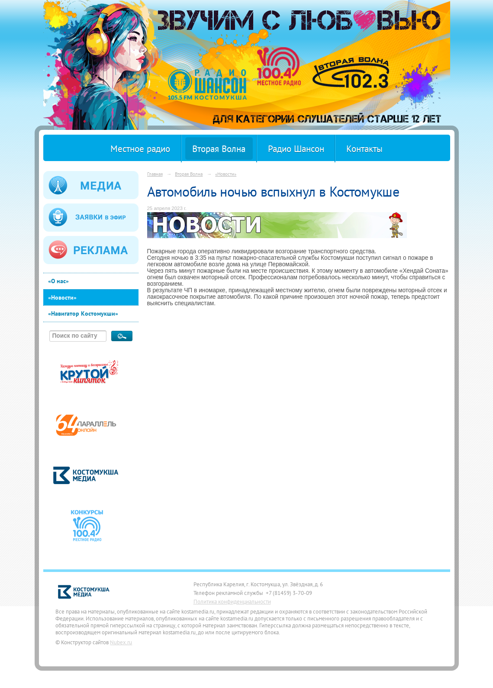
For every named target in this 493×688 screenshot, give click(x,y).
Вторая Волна (218, 149)
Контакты (364, 149)
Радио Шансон (296, 149)
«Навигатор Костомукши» (83, 313)
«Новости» (62, 297)
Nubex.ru (121, 642)
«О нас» (58, 281)
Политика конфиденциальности (232, 601)
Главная (155, 174)
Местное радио (140, 149)
